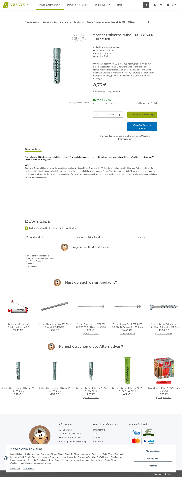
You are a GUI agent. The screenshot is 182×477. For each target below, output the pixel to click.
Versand (117, 91)
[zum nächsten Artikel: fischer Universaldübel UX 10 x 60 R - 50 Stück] (154, 22)
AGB (95, 433)
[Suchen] (128, 5)
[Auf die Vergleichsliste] (75, 38)
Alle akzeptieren (153, 451)
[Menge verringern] (96, 115)
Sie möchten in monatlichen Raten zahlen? (125, 137)
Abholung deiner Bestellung (72, 441)
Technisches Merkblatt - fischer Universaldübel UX (51, 228)
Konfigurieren (153, 458)
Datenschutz (28, 468)
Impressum (15, 468)
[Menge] (103, 115)
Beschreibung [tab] (33, 149)
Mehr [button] (115, 103)
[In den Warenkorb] (27, 31)
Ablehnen (153, 466)
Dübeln (107, 53)
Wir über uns (65, 429)
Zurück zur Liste (33, 22)
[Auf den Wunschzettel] (83, 38)
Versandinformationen (70, 437)
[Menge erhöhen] (119, 115)
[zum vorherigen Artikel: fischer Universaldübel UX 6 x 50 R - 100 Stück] (148, 22)
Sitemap (97, 437)
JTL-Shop (167, 474)
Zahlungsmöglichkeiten (70, 433)
